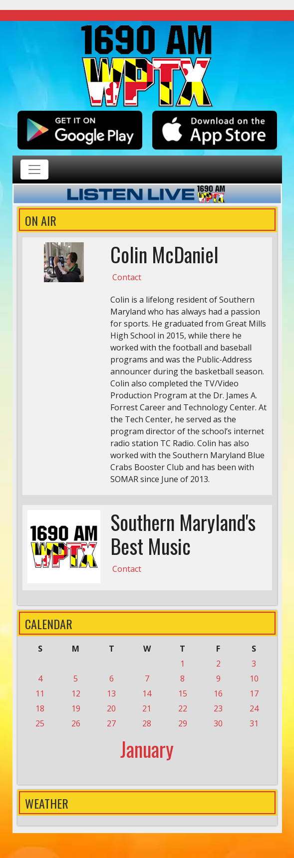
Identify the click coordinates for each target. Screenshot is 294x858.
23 (218, 708)
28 (146, 723)
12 (75, 693)
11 (39, 693)
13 (111, 693)
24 (254, 708)
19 (75, 708)
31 (254, 723)
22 (182, 708)
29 (182, 723)
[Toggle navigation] (34, 169)
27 (111, 723)
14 (146, 693)
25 (39, 723)
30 (218, 723)
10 (254, 678)
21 (146, 708)
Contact (126, 277)
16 (218, 693)
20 (111, 708)
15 (182, 693)
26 (75, 723)
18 (39, 708)
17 (254, 693)
